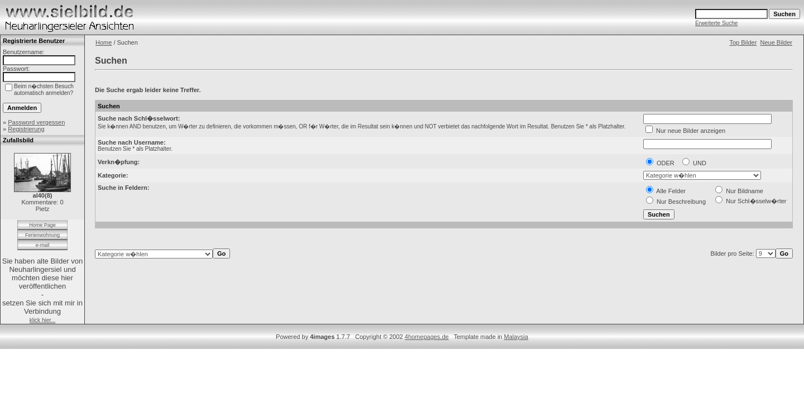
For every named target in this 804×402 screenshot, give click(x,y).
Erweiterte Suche (716, 23)
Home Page (42, 225)
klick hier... (43, 320)
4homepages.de (427, 336)
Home (103, 42)
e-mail (43, 245)
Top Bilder (743, 42)
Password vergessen (36, 122)
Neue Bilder (776, 42)
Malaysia (516, 336)
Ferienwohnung (42, 235)
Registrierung (26, 129)
